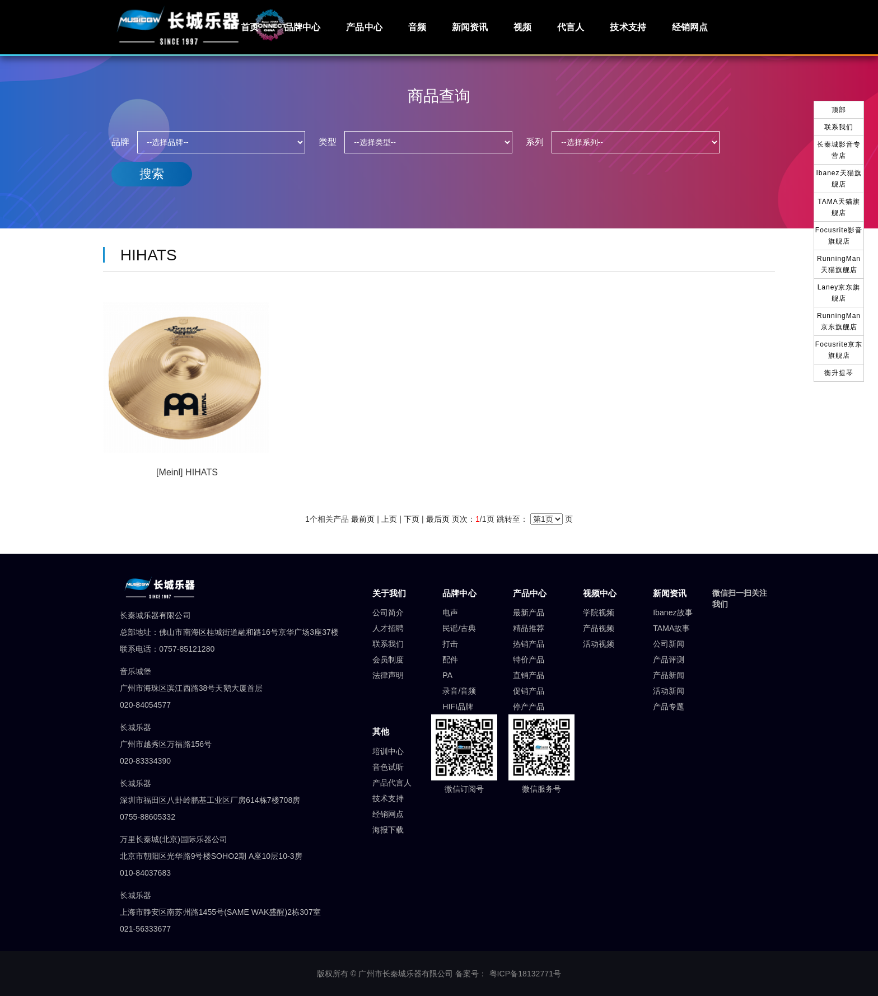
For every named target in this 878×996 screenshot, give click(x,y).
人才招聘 (388, 628)
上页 (389, 519)
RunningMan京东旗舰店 (839, 321)
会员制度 (388, 659)
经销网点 (690, 27)
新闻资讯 (470, 27)
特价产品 (528, 659)
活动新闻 (668, 690)
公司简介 (388, 612)
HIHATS (144, 255)
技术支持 (628, 27)
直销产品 (528, 675)
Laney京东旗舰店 (839, 292)
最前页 (363, 519)
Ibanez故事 (673, 612)
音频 (417, 27)
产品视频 (598, 628)
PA (447, 675)
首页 (250, 27)
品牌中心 (302, 27)
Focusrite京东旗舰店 (838, 349)
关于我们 (389, 593)
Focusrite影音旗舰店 (838, 235)
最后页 (438, 519)
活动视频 (598, 643)
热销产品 (528, 643)
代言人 (570, 27)
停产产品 (528, 706)
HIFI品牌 (457, 706)
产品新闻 (668, 675)
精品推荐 (528, 628)
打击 (450, 643)
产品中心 (364, 27)
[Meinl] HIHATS (187, 472)
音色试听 (388, 767)
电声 (450, 612)
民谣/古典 (459, 628)
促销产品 (528, 690)
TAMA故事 (671, 628)
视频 (522, 27)
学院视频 (598, 612)
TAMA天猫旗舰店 (839, 207)
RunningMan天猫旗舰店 (839, 264)
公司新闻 (668, 643)
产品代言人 (392, 782)
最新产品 (528, 612)
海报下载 (388, 829)
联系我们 (388, 643)
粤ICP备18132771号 (525, 973)
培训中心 (388, 751)
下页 (411, 519)
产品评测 (668, 659)
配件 (450, 659)
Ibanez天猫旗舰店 (838, 178)
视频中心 (600, 593)
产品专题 (668, 706)
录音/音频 (459, 690)
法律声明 (388, 675)
